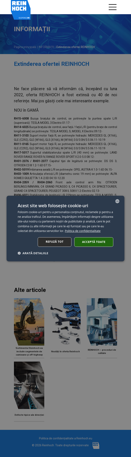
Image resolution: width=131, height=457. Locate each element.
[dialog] (65, 228)
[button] (33, 253)
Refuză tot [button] (54, 241)
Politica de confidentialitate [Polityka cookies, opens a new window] (83, 231)
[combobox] (117, 201)
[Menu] (112, 7)
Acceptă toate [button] (94, 242)
